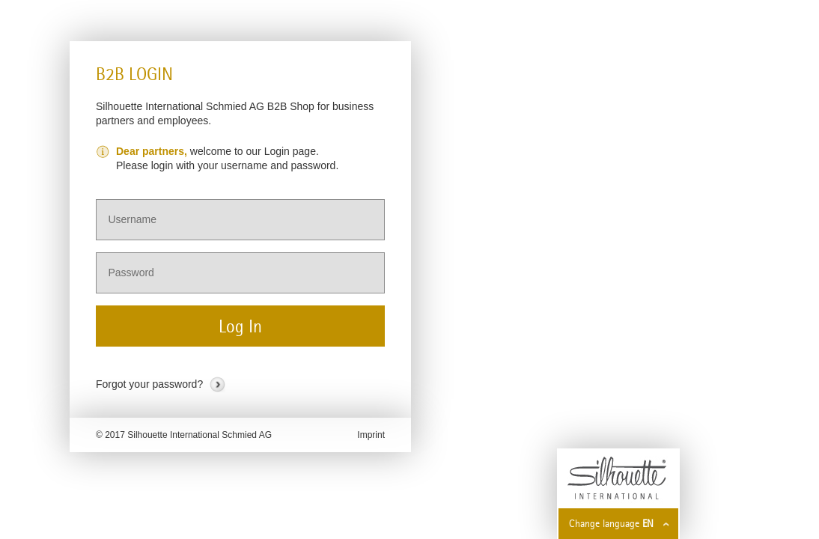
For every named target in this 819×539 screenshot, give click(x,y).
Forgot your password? (149, 384)
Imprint (371, 435)
